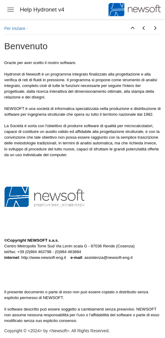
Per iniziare (14, 28)
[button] (132, 28)
